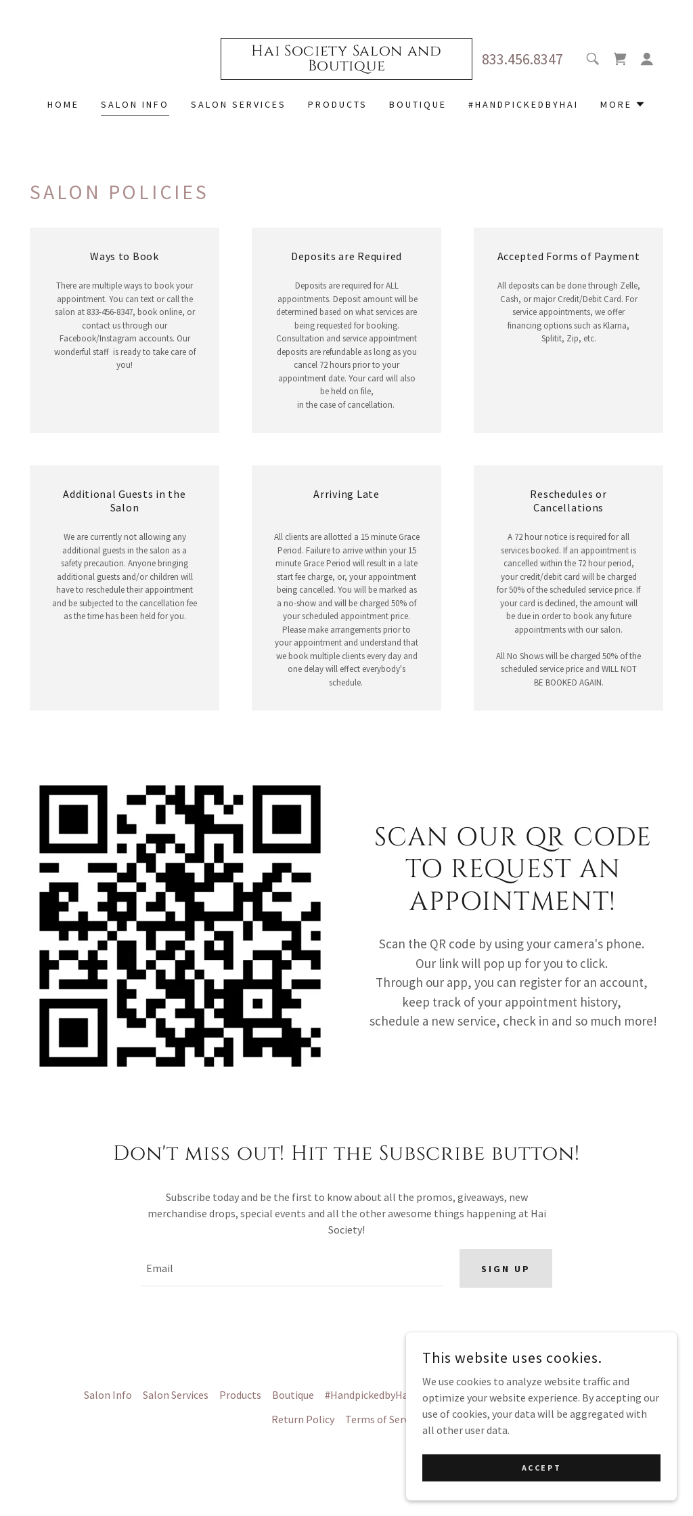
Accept (541, 1467)
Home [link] (63, 104)
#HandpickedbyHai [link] (523, 104)
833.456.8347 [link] (522, 58)
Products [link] (337, 104)
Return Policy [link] (302, 1422)
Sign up (506, 1270)
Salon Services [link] (238, 104)
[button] (647, 58)
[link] (346, 66)
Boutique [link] (418, 104)
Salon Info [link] (135, 104)
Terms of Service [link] (383, 1422)
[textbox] (292, 1270)
